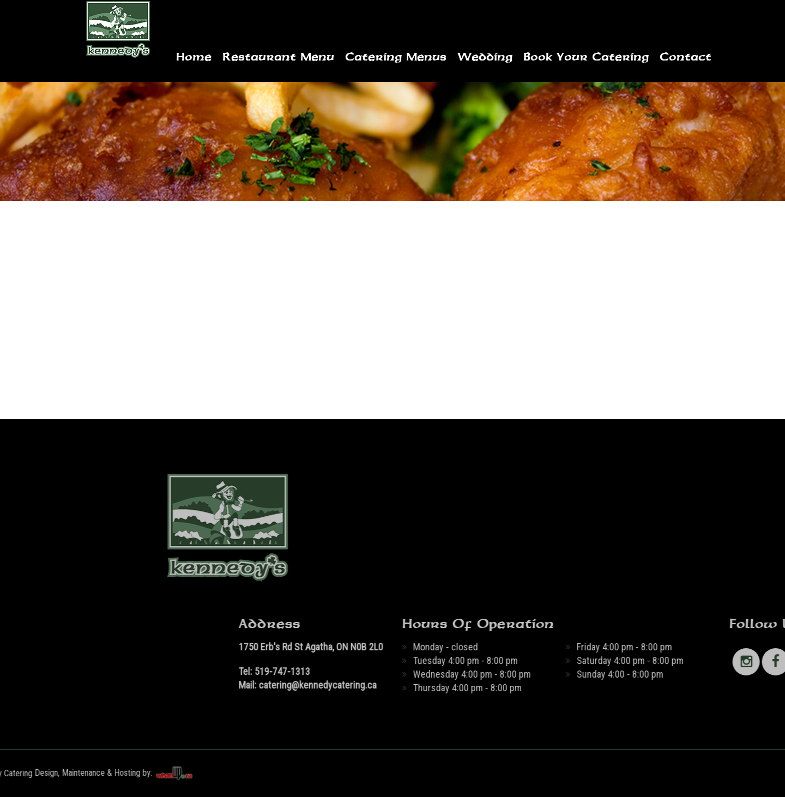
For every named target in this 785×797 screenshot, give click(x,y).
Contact (685, 56)
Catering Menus (395, 56)
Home (194, 56)
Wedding (484, 56)
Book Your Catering (586, 56)
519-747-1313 (435, 671)
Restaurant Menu (278, 56)
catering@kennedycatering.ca (471, 685)
